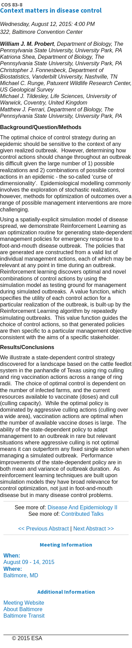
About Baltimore (23, 609)
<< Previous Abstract (43, 529)
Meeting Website (23, 603)
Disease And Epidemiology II (83, 507)
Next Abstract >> (93, 529)
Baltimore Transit (24, 616)
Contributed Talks (82, 514)
